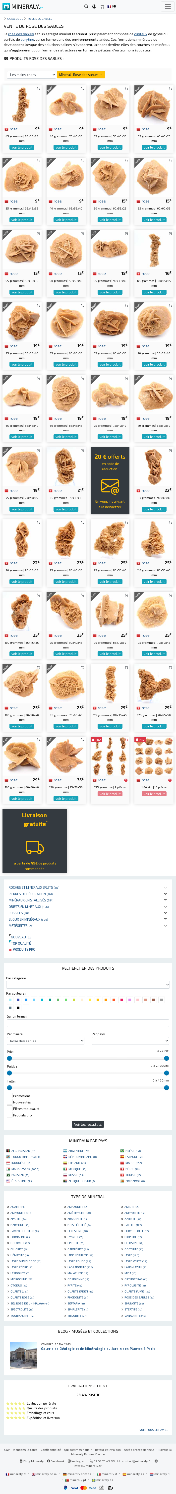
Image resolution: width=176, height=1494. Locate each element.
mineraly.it (107, 1474)
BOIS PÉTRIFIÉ (79, 1225)
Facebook (55, 1461)
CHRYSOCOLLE (136, 1231)
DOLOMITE (20, 1243)
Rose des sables (40, 18)
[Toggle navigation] (168, 6)
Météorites (21, 925)
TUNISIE (133, 1175)
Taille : (11, 1081)
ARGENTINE (78, 1150)
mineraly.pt (76, 1480)
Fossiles (20, 913)
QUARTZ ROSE (22, 1297)
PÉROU (132, 1169)
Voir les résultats (88, 1124)
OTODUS (18, 1285)
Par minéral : (16, 1034)
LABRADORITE (80, 1267)
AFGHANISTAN (23, 1150)
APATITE (18, 1219)
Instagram (77, 1461)
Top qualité (20, 943)
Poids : (12, 1066)
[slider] (9, 1058)
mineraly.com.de (77, 1474)
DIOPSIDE (133, 1237)
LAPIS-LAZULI (135, 1267)
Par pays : (99, 1034)
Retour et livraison (108, 1449)
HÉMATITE (19, 1255)
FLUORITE (19, 1249)
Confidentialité (51, 1449)
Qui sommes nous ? (78, 1449)
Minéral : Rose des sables (81, 74)
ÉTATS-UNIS (21, 1181)
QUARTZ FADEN (80, 1291)
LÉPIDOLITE (20, 1273)
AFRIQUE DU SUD (81, 1181)
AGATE (17, 1206)
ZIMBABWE (135, 1181)
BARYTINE (19, 1225)
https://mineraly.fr (88, 1465)
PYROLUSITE (135, 1285)
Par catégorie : (16, 978)
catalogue (15, 18)
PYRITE (74, 1285)
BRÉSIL (133, 1150)
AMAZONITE (77, 1206)
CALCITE (133, 1225)
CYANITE (75, 1237)
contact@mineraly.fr (136, 1461)
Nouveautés (20, 937)
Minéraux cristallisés (31, 900)
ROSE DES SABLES (139, 1297)
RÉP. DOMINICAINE (82, 1156)
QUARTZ (19, 1291)
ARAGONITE (77, 1219)
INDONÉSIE (21, 1162)
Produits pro (22, 949)
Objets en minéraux (29, 906)
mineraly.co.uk (45, 1474)
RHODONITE (77, 1297)
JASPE (131, 1255)
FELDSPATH (133, 1243)
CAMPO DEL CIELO (24, 1231)
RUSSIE (75, 1175)
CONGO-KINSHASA (26, 1156)
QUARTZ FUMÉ (137, 1291)
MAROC (133, 1162)
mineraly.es (133, 1474)
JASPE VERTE (135, 1261)
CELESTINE (77, 1231)
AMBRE (131, 1206)
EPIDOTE (75, 1243)
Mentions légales (25, 1449)
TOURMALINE (22, 1315)
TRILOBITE (76, 1315)
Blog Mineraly (32, 1461)
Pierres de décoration (31, 894)
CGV (7, 1449)
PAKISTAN (20, 1175)
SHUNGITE (134, 1303)
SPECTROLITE (21, 1309)
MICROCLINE (21, 1279)
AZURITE (132, 1219)
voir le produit (21, 147)
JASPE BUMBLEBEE (25, 1261)
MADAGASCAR (25, 1169)
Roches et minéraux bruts (34, 887)
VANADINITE (135, 1315)
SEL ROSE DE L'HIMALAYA (29, 1303)
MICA (130, 1273)
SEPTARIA (76, 1303)
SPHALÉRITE (77, 1309)
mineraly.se (102, 1480)
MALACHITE (77, 1273)
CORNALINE (20, 1237)
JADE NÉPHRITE (80, 1255)
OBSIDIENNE (78, 1279)
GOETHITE (133, 1249)
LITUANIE (77, 1162)
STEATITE (133, 1309)
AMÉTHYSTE (79, 1212)
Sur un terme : (17, 1016)
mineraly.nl (160, 1474)
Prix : (10, 1052)
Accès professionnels (139, 1449)
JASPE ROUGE (79, 1261)
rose (11, 128)
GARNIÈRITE (78, 1249)
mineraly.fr (16, 1474)
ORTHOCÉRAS (135, 1279)
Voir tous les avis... (154, 1429)
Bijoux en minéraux (28, 919)
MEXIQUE (77, 1169)
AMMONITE (20, 1212)
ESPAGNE (133, 1156)
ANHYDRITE (134, 1212)
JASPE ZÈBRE (21, 1267)
